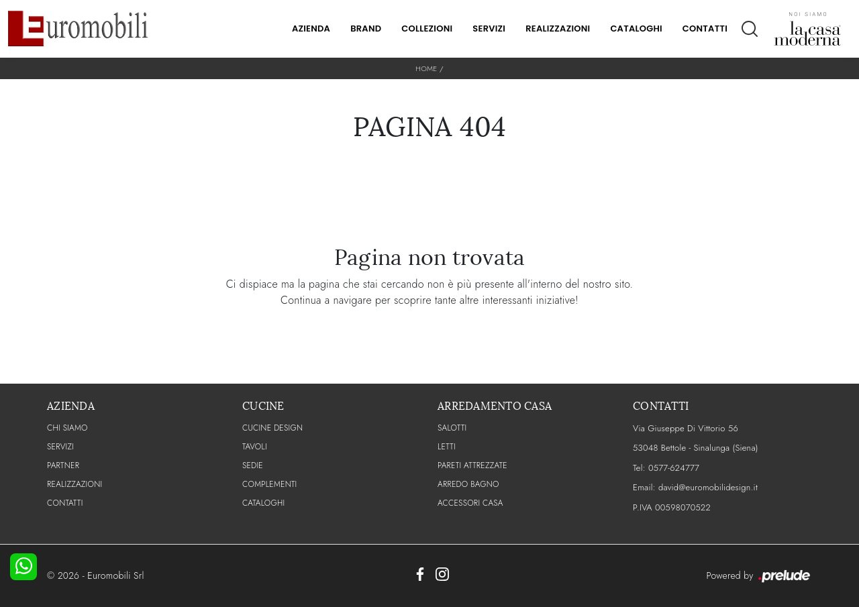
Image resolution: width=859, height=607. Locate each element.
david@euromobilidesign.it (708, 487)
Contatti (705, 28)
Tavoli (254, 447)
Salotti (452, 428)
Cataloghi (636, 28)
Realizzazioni (557, 28)
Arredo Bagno (468, 484)
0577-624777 (673, 467)
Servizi (488, 28)
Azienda (311, 28)
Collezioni (426, 28)
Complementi (269, 484)
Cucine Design (272, 428)
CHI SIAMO (67, 428)
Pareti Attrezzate (472, 465)
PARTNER (63, 465)
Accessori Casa (470, 503)
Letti (447, 447)
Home (426, 68)
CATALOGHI (263, 503)
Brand (365, 28)
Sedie (252, 465)
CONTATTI (65, 503)
